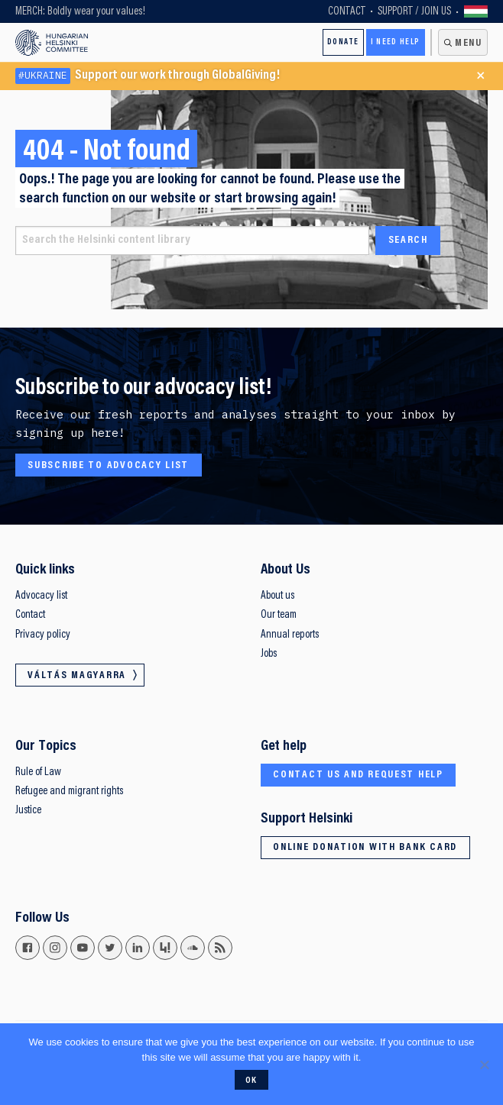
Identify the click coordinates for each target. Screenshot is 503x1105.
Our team (279, 615)
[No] (484, 1064)
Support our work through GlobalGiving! (148, 76)
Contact (346, 12)
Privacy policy (42, 635)
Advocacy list (41, 596)
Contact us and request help (358, 775)
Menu (468, 43)
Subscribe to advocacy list (108, 465)
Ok (251, 1080)
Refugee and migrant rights (69, 791)
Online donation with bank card (365, 847)
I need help (395, 42)
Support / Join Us (414, 12)
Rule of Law (38, 772)
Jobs (269, 654)
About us (277, 596)
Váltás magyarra (476, 11)
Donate (343, 42)
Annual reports (290, 635)
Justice (28, 810)
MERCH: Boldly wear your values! (80, 12)
